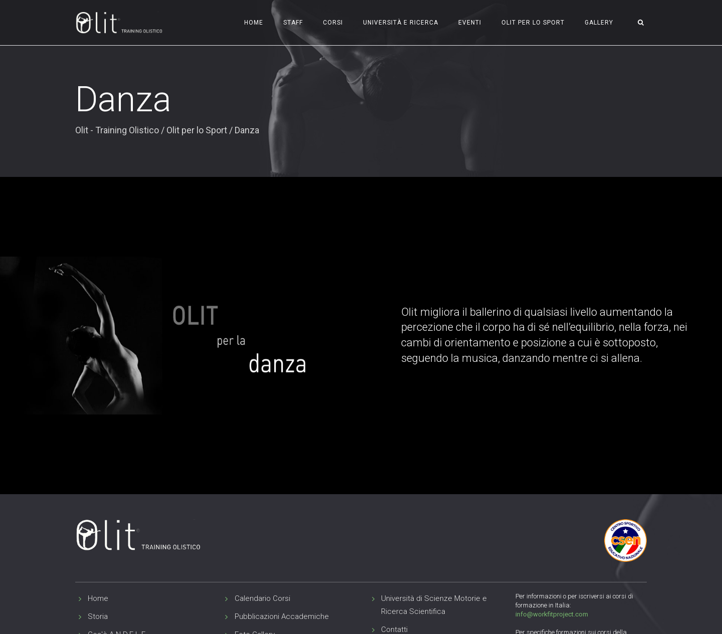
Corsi (333, 22)
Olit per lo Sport (533, 22)
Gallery (599, 22)
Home (253, 22)
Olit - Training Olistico (117, 130)
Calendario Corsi (262, 598)
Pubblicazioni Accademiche (282, 616)
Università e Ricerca (400, 22)
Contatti (394, 629)
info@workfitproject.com (551, 614)
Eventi (469, 22)
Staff (293, 22)
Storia (98, 616)
